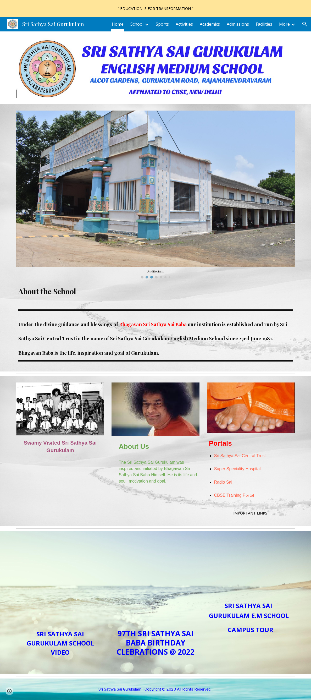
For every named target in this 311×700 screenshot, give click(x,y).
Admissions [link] (238, 24)
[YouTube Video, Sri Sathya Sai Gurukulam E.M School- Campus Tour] (251, 567)
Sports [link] (162, 24)
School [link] (136, 24)
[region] (155, 8)
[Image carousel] (155, 194)
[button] (304, 24)
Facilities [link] (264, 24)
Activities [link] (184, 24)
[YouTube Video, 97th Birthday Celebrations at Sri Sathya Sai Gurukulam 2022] (156, 581)
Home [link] (118, 24)
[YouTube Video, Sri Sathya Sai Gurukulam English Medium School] (60, 581)
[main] (155, 292)
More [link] (284, 24)
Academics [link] (210, 24)
